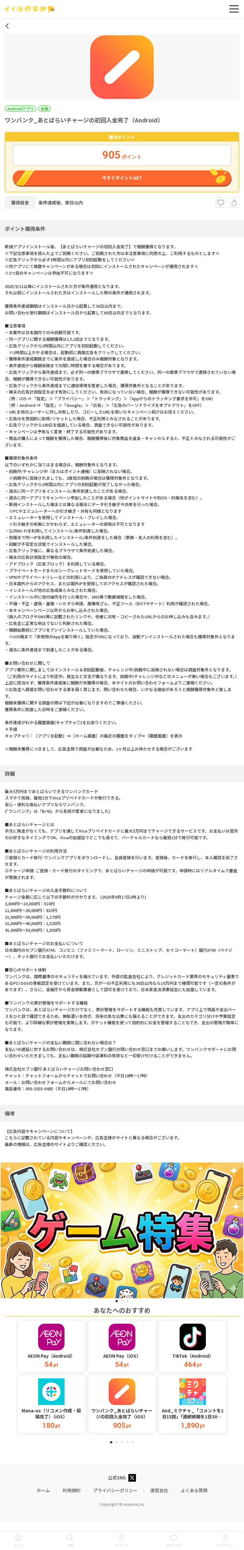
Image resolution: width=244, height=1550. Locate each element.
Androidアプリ (20, 108)
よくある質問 (194, 1490)
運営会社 (159, 1490)
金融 (44, 108)
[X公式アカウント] (132, 1478)
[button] (51, 1346)
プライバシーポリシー (115, 1490)
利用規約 (71, 1490)
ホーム (43, 1490)
